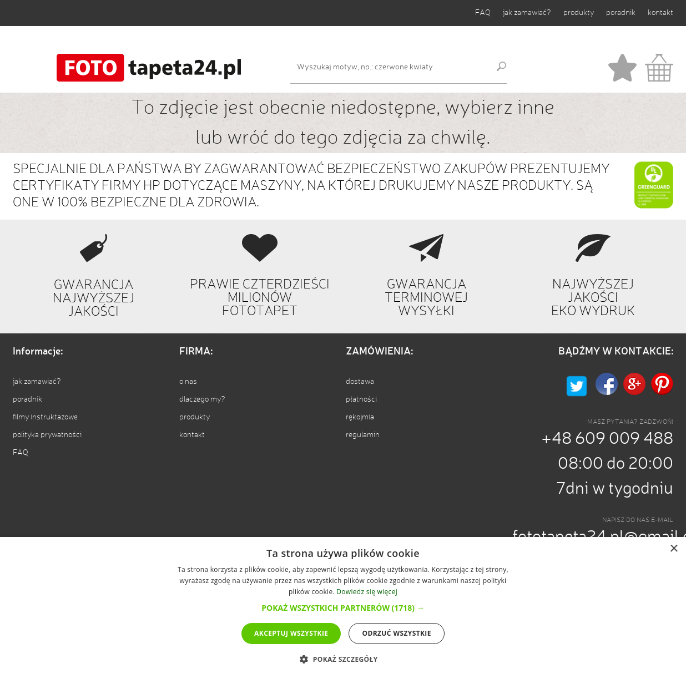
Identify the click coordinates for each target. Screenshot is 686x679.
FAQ (483, 13)
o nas (188, 382)
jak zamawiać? (527, 13)
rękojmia (360, 417)
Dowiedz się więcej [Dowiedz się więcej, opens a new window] (366, 591)
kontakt (660, 13)
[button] (342, 608)
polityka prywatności (47, 435)
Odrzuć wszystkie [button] (396, 633)
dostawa (360, 382)
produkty (578, 13)
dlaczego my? (202, 399)
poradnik (620, 13)
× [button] (673, 549)
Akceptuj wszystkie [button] (291, 633)
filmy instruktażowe (45, 417)
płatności (361, 399)
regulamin (363, 435)
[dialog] (343, 608)
